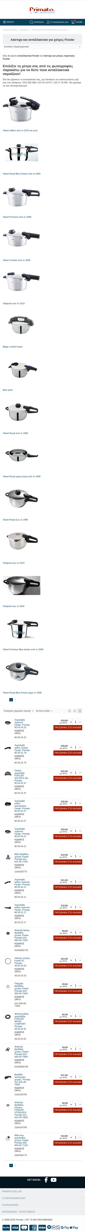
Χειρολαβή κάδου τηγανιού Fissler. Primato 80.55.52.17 (22, 909)
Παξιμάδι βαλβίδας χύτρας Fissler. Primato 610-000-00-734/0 (21, 988)
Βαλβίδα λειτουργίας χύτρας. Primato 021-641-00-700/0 (22, 1079)
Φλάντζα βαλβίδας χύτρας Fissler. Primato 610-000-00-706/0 (21, 1052)
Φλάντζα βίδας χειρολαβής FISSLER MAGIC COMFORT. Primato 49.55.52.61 (21, 1021)
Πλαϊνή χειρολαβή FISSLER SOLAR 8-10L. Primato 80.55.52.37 (21, 776)
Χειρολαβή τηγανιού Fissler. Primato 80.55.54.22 (22, 724)
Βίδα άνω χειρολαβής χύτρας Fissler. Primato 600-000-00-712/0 (21, 1140)
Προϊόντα (24, 30)
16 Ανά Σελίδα (44, 711)
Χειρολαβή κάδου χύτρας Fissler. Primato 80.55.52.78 (22, 749)
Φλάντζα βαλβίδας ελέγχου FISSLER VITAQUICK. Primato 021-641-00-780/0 (21, 1110)
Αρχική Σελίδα (10, 30)
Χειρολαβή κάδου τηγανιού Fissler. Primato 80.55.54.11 (22, 883)
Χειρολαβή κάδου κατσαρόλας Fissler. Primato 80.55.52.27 (22, 806)
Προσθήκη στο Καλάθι (68, 727)
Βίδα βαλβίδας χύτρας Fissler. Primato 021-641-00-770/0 (21, 858)
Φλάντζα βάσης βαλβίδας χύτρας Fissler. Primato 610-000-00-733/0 (21, 935)
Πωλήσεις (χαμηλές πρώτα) (18, 711)
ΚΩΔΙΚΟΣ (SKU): (19, 732)
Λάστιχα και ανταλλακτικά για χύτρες (49, 30)
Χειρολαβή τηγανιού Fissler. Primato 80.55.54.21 (22, 833)
